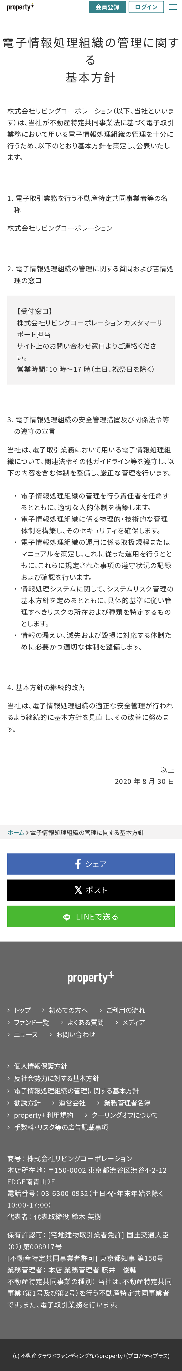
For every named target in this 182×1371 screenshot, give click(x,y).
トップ (22, 1010)
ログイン (146, 7)
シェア (91, 863)
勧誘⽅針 (27, 1103)
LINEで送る (91, 916)
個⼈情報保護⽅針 (40, 1066)
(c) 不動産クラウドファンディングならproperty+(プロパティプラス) (91, 1355)
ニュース (26, 1034)
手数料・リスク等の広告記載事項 (61, 1127)
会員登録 (107, 7)
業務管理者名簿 (127, 1103)
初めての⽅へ (68, 1010)
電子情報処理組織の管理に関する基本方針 (76, 1090)
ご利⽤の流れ (125, 1010)
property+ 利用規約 (43, 1115)
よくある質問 (86, 1022)
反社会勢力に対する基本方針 (56, 1078)
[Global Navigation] (173, 7)
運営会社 (72, 1103)
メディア (133, 1022)
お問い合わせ (75, 1034)
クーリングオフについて (124, 1115)
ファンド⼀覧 (31, 1022)
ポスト (91, 889)
